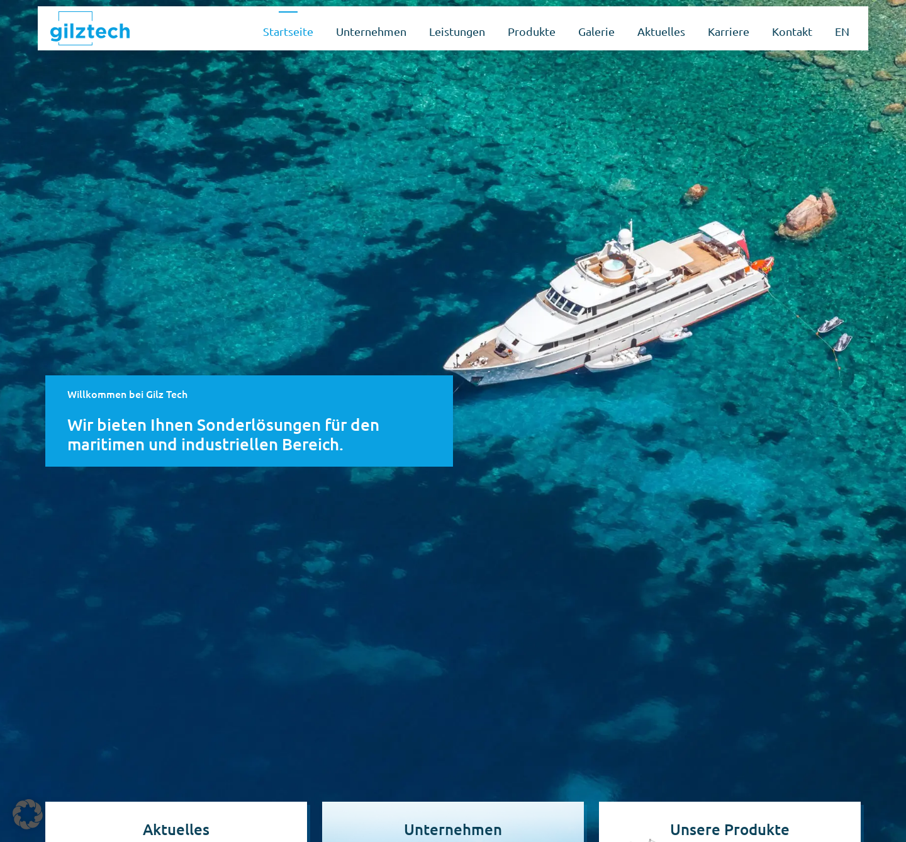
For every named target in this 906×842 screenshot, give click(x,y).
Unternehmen (371, 31)
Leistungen (457, 31)
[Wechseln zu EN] (842, 28)
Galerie (596, 31)
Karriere (728, 31)
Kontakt (792, 31)
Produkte (532, 31)
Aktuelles (661, 31)
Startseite (288, 31)
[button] (27, 814)
